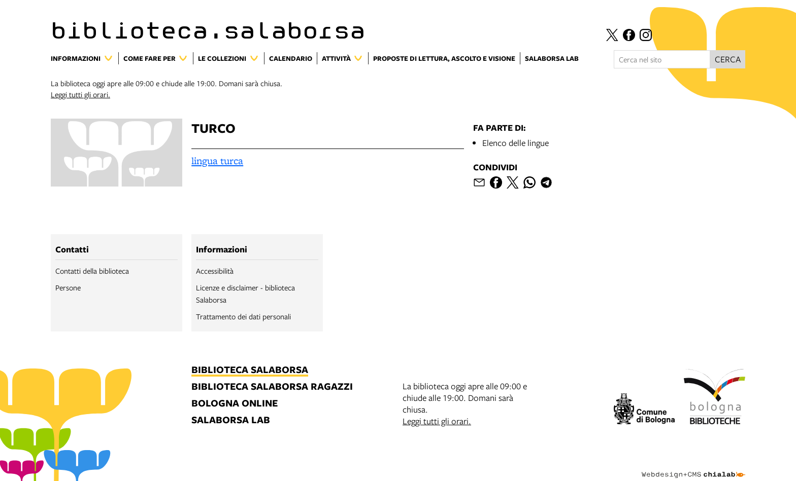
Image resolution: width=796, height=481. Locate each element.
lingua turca (217, 160)
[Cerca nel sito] (662, 59)
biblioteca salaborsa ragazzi (272, 387)
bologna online (234, 404)
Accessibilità (215, 271)
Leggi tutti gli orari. (80, 94)
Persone (68, 287)
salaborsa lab (230, 420)
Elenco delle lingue (515, 143)
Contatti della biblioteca (92, 271)
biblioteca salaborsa (249, 370)
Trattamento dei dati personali (243, 316)
